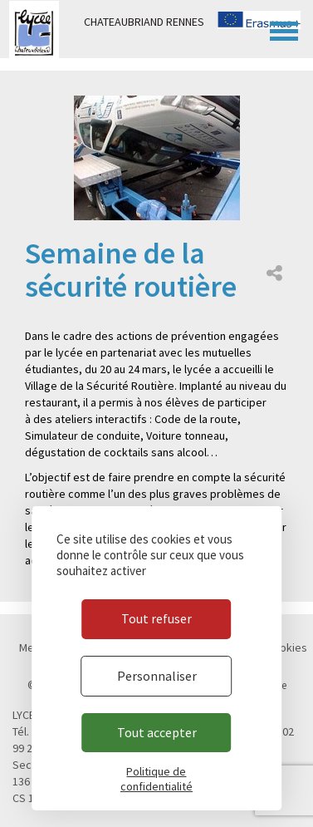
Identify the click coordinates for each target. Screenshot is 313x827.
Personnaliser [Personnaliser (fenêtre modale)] (157, 675)
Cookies (287, 647)
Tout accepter (157, 732)
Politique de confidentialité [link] (156, 779)
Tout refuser (156, 618)
